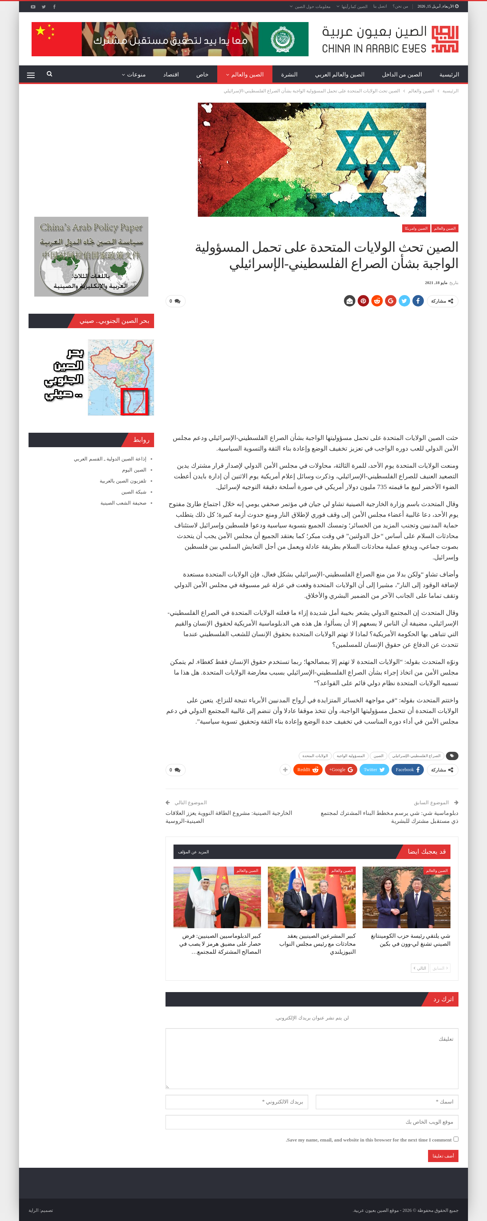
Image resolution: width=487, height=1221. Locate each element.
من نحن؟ (400, 6)
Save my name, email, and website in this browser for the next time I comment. (369, 1138)
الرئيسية (449, 74)
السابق (440, 966)
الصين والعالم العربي (339, 74)
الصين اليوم (134, 470)
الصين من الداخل (402, 74)
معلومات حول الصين (313, 6)
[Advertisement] (312, 367)
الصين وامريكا (416, 228)
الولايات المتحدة (315, 755)
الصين (379, 755)
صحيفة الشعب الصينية (123, 503)
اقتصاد (171, 74)
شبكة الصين (133, 492)
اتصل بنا (380, 6)
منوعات (136, 74)
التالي (420, 966)
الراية (33, 1209)
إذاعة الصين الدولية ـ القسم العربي (110, 459)
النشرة (289, 74)
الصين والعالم (247, 74)
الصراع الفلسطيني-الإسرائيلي (416, 755)
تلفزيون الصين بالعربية (123, 481)
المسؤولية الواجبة (351, 755)
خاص (202, 74)
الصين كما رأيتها (355, 6)
